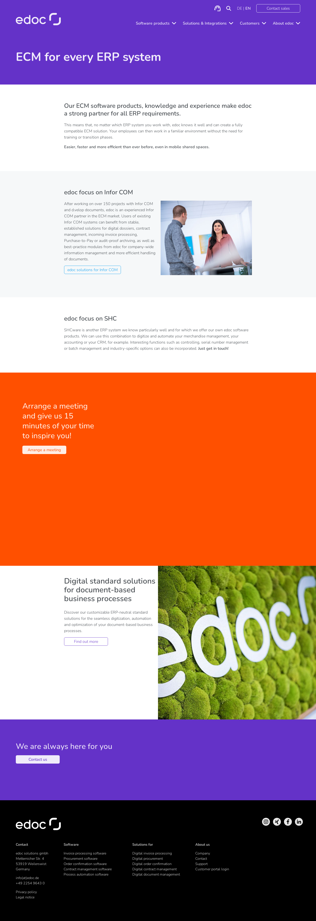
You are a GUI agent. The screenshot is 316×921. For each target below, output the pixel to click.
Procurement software (80, 858)
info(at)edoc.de (27, 878)
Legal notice (25, 897)
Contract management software (88, 869)
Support (201, 864)
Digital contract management (154, 869)
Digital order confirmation (152, 864)
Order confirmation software (85, 864)
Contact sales (278, 8)
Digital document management (156, 874)
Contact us (38, 759)
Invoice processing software (85, 853)
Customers (250, 23)
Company (202, 853)
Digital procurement (147, 858)
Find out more (86, 641)
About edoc (283, 23)
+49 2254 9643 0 (30, 883)
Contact (201, 858)
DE (239, 8)
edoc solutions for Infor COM (92, 269)
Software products (153, 23)
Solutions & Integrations (205, 23)
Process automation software (86, 874)
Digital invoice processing (152, 853)
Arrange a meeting (44, 449)
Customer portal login (212, 869)
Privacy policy (26, 892)
